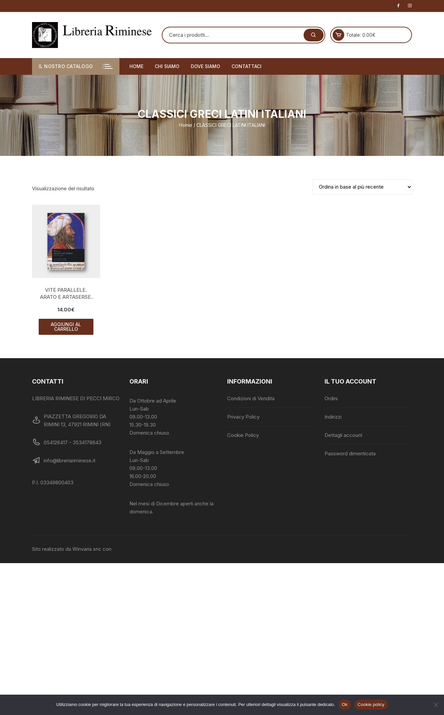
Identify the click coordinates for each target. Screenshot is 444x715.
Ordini (331, 398)
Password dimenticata (350, 453)
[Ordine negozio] (362, 187)
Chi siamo (167, 66)
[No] (435, 704)
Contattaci (247, 66)
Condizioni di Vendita (251, 398)
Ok (345, 704)
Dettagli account (343, 435)
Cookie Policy (243, 435)
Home (136, 66)
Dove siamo (205, 66)
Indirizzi (333, 417)
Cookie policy (371, 704)
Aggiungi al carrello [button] (66, 326)
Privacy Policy (243, 417)
